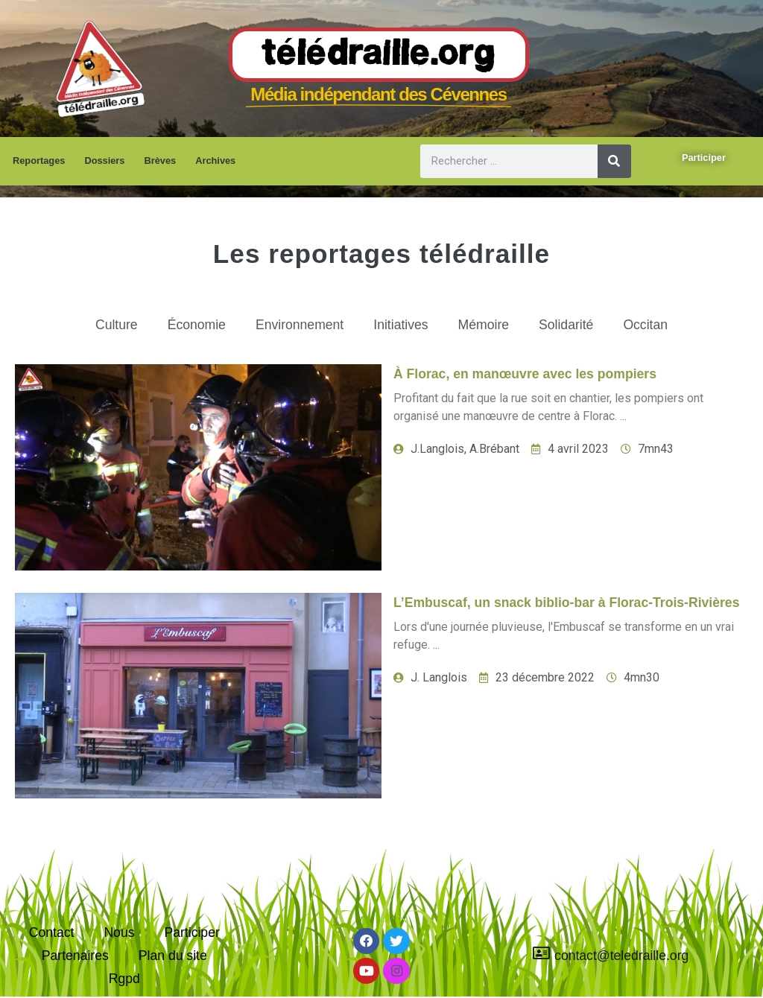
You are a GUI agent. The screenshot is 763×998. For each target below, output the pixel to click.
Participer (191, 932)
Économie (197, 324)
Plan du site (173, 955)
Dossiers (104, 160)
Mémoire (483, 324)
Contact (52, 932)
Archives (215, 160)
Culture (116, 324)
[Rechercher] (614, 161)
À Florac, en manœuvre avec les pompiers (524, 373)
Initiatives (400, 324)
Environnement (299, 324)
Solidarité (566, 324)
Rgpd (124, 978)
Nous (119, 932)
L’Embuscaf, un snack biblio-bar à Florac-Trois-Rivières (566, 602)
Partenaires (75, 955)
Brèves (160, 160)
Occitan (645, 324)
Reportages (39, 160)
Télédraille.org (379, 55)
